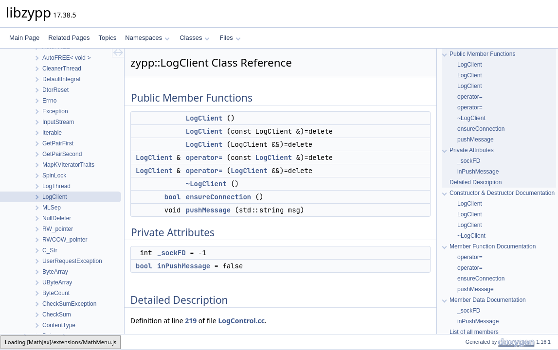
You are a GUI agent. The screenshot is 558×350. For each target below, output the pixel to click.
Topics (107, 37)
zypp (12, 341)
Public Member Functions (482, 54)
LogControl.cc (241, 320)
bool (172, 196)
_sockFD (171, 252)
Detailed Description (476, 182)
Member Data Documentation (488, 300)
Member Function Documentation (493, 246)
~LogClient (206, 183)
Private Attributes (472, 150)
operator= (204, 157)
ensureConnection (218, 196)
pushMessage (208, 210)
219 (191, 320)
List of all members (474, 332)
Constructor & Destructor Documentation (502, 193)
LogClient (204, 118)
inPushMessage (183, 266)
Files (229, 37)
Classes (195, 37)
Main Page (24, 37)
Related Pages (69, 37)
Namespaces (147, 37)
